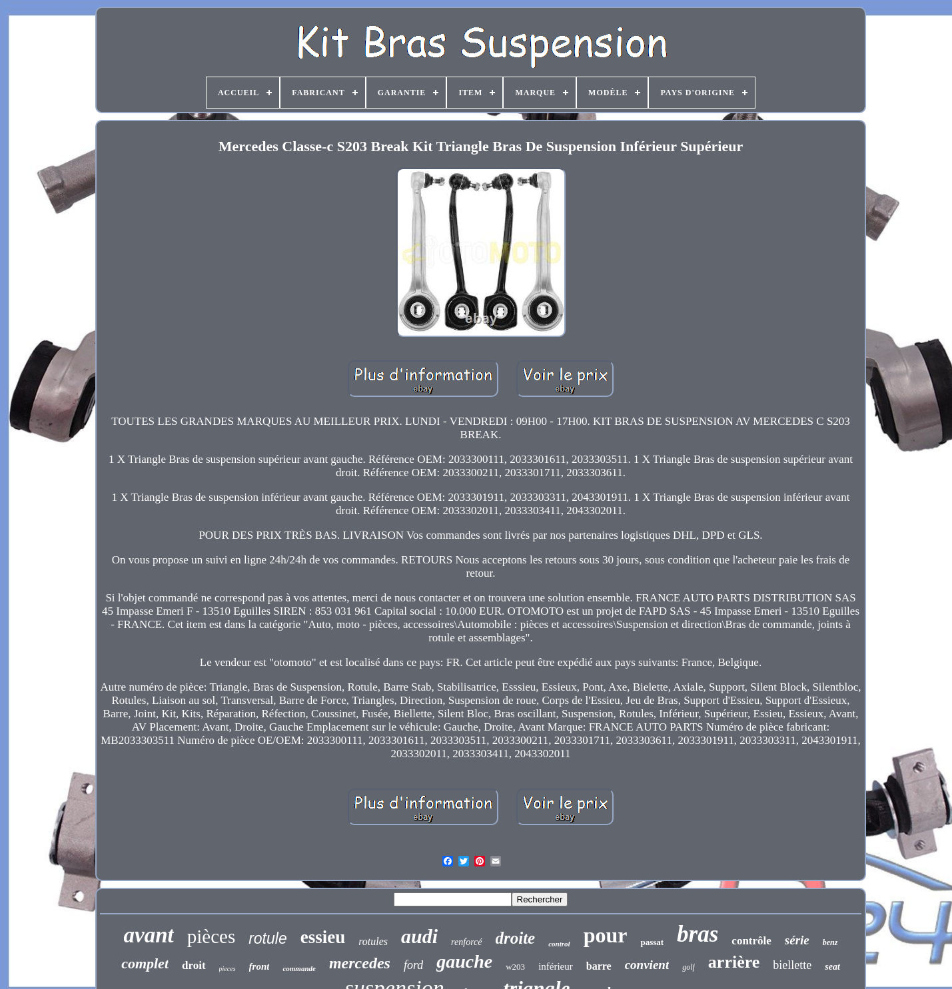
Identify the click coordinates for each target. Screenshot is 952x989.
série (797, 940)
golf (688, 967)
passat (652, 942)
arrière (733, 962)
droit (194, 965)
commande (299, 968)
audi (419, 936)
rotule (267, 938)
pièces (211, 936)
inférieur (555, 966)
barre (599, 966)
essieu (323, 937)
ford (413, 965)
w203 (515, 967)
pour (606, 935)
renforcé (466, 942)
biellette (792, 965)
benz (830, 942)
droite (516, 938)
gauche (464, 961)
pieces (227, 968)
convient (647, 965)
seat (832, 967)
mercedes (359, 963)
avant (149, 935)
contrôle (751, 940)
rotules (373, 941)
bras (697, 934)
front (259, 966)
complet (145, 963)
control (559, 944)
